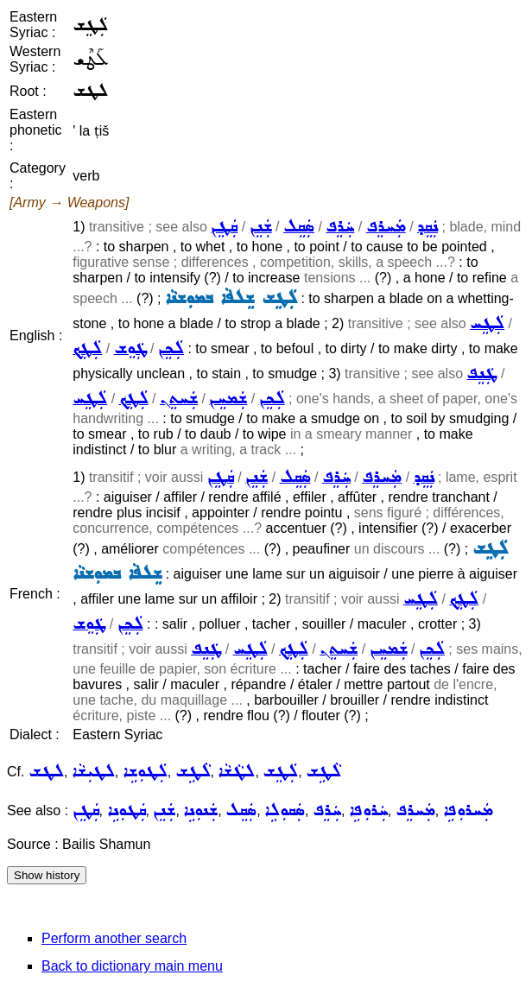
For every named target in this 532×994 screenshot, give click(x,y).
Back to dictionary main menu (132, 966)
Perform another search (114, 938)
